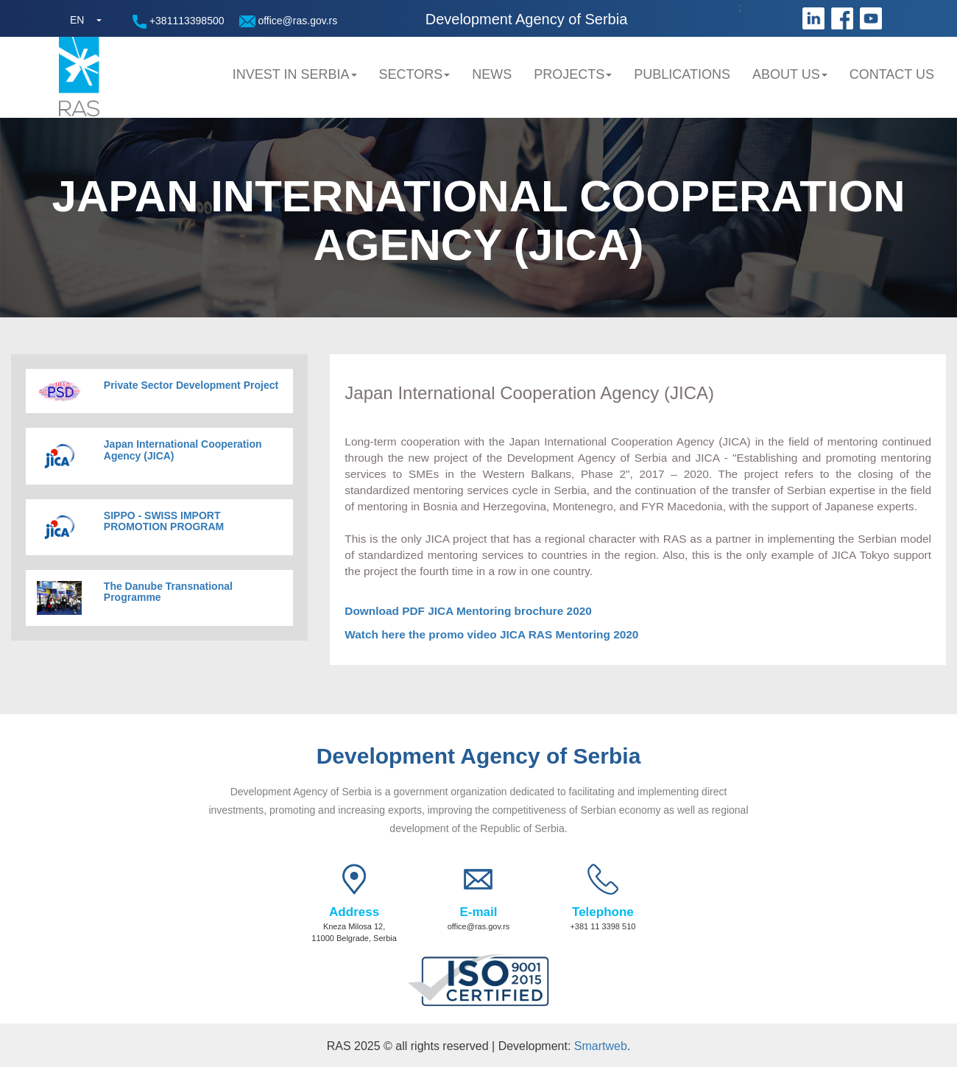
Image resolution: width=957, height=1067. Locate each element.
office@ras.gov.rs (288, 21)
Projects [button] (573, 74)
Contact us (892, 74)
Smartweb (600, 1046)
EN (77, 20)
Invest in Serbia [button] (295, 74)
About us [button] (789, 74)
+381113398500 (179, 22)
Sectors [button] (415, 74)
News (492, 74)
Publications (682, 74)
